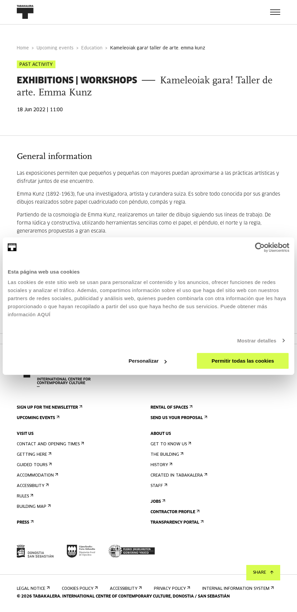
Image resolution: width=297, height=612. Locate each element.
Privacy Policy (171, 588)
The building (166, 454)
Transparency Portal (176, 522)
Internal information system (237, 588)
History (161, 465)
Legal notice (32, 588)
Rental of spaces (171, 407)
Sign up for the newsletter (49, 407)
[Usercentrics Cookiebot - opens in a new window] (259, 247)
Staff (158, 486)
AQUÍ (44, 314)
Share (263, 573)
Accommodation (37, 475)
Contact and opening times (50, 444)
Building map (33, 506)
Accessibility (32, 486)
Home (23, 48)
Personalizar (148, 361)
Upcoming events (55, 48)
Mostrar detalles (257, 340)
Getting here (33, 454)
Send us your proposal (178, 418)
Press (24, 522)
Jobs (157, 501)
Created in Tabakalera (178, 475)
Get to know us (170, 444)
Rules (24, 496)
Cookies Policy (79, 588)
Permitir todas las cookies (243, 361)
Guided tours (33, 465)
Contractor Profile (174, 512)
